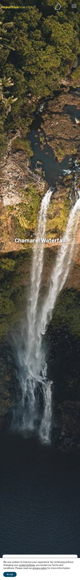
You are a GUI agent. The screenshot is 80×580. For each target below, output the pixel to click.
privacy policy (39, 568)
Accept (10, 574)
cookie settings (27, 565)
